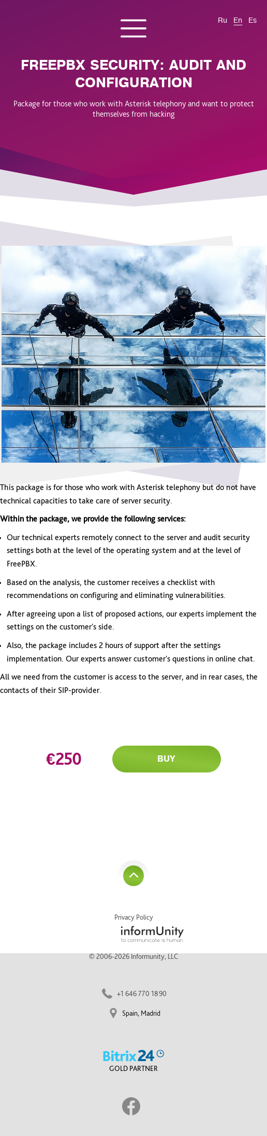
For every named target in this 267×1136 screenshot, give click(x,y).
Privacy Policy (133, 917)
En (237, 20)
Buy (166, 759)
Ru (222, 20)
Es (252, 20)
